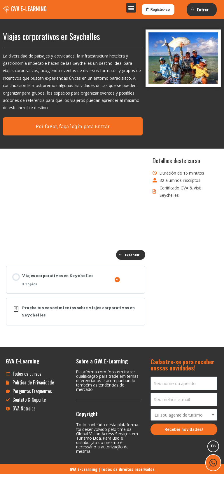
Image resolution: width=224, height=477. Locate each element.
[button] (131, 8)
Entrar (200, 9)
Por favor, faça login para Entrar (73, 129)
